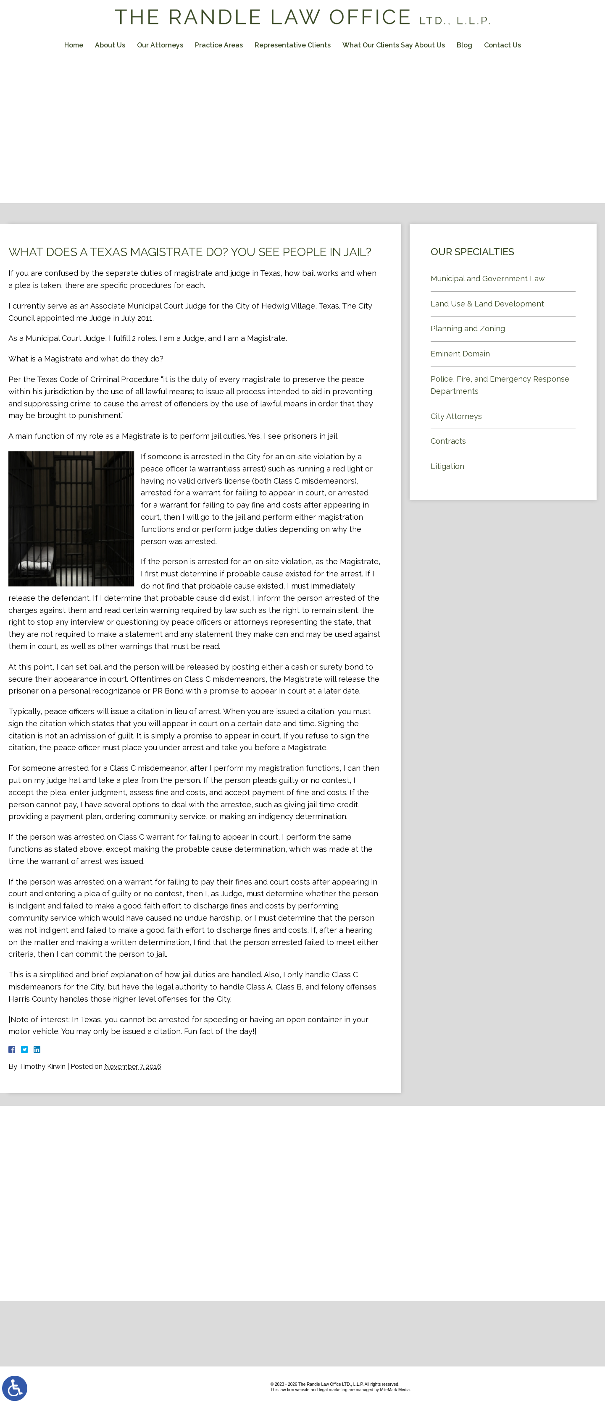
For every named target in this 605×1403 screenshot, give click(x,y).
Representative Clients (293, 45)
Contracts (448, 441)
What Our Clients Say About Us (393, 45)
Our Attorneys (160, 45)
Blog (464, 45)
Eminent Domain (460, 353)
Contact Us (502, 45)
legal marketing (333, 1389)
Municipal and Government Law (488, 278)
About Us (110, 45)
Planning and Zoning (468, 328)
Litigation (447, 466)
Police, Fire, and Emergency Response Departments (500, 384)
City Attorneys (456, 416)
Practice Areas (219, 45)
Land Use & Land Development (487, 303)
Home (73, 45)
